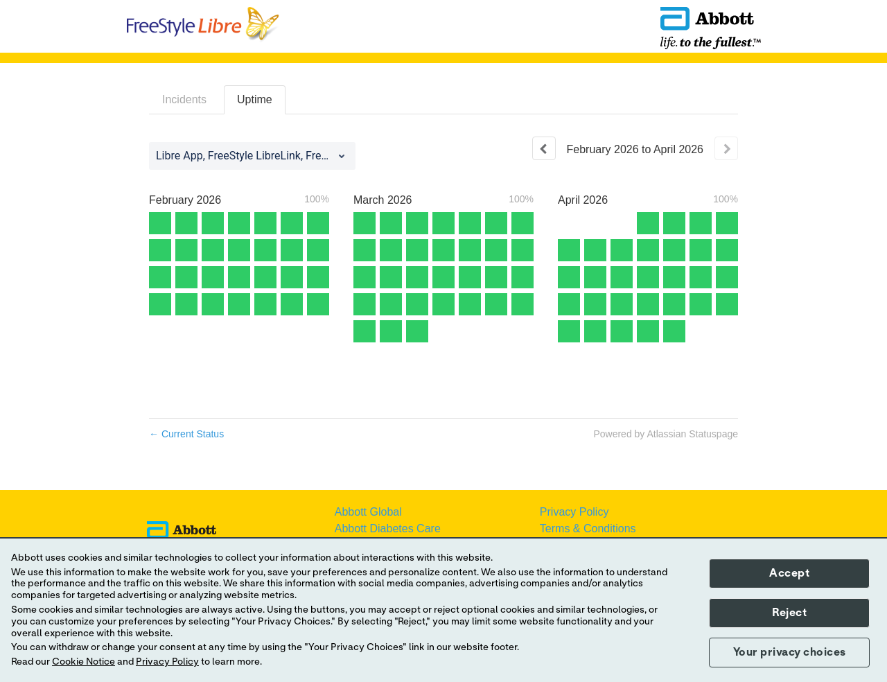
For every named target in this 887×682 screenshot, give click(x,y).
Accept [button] (789, 573)
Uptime (254, 99)
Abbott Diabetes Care (388, 528)
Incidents (184, 99)
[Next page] (726, 148)
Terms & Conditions (588, 528)
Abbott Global (368, 512)
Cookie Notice (83, 662)
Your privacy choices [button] (789, 652)
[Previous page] (544, 148)
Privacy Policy (574, 512)
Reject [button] (789, 612)
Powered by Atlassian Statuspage (665, 433)
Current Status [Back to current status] (186, 433)
